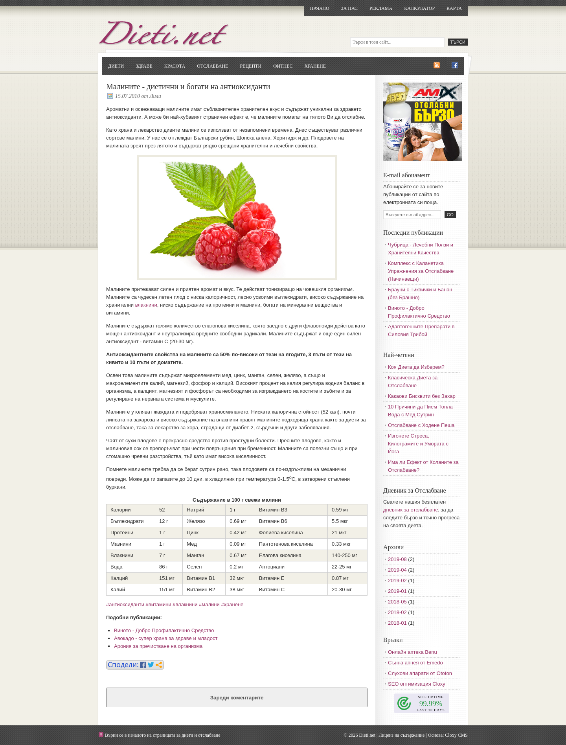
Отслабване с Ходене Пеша (421, 425)
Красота (174, 66)
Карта (454, 8)
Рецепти (250, 66)
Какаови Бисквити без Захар (422, 396)
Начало (319, 8)
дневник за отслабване (410, 510)
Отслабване (212, 66)
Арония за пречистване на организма (158, 646)
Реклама (380, 8)
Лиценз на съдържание (401, 735)
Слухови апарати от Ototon (420, 673)
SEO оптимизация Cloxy (416, 684)
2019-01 (397, 591)
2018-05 (397, 602)
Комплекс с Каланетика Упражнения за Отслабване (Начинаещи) (421, 271)
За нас (349, 8)
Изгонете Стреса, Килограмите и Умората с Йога (418, 443)
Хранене (315, 66)
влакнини (146, 305)
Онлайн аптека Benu (412, 652)
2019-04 (397, 570)
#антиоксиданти (125, 604)
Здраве (144, 66)
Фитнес (282, 66)
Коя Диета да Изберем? (416, 367)
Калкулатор (419, 8)
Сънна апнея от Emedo (415, 663)
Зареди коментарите (237, 698)
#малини (209, 604)
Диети (116, 66)
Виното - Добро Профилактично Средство (164, 630)
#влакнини (185, 604)
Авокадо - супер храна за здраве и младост (165, 638)
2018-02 (397, 612)
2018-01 (397, 623)
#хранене (232, 604)
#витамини (158, 604)
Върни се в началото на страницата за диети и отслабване (163, 735)
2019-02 (397, 580)
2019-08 (397, 559)
